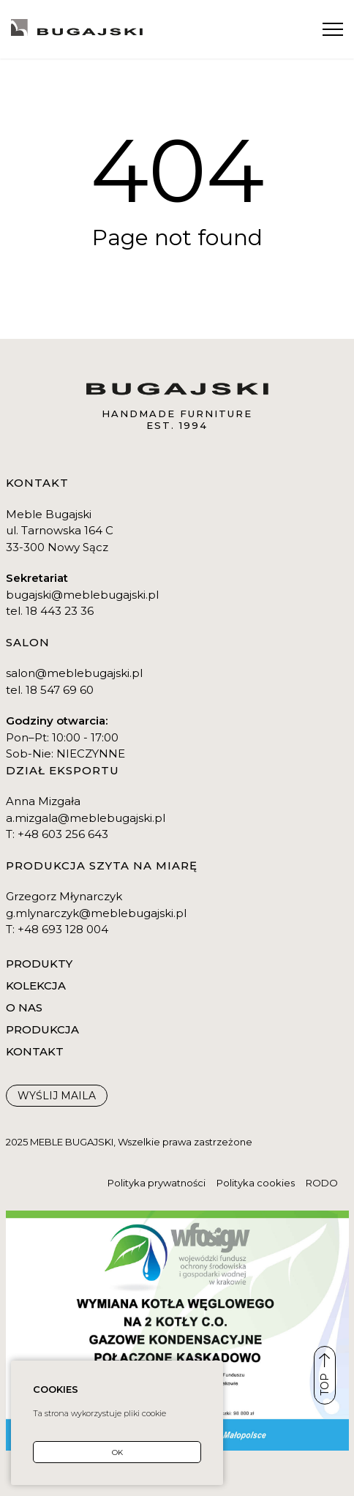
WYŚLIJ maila (57, 1095)
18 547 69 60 (60, 690)
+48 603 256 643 (63, 834)
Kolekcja (36, 985)
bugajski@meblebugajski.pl (82, 595)
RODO (322, 1183)
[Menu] (333, 29)
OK (117, 1452)
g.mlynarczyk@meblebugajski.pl (96, 913)
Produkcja (42, 1029)
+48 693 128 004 (63, 929)
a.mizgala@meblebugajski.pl (85, 818)
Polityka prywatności (157, 1183)
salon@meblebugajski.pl (74, 673)
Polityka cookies (255, 1183)
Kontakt (33, 14)
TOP (324, 1374)
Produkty (39, 963)
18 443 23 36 (60, 611)
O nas (24, 1007)
